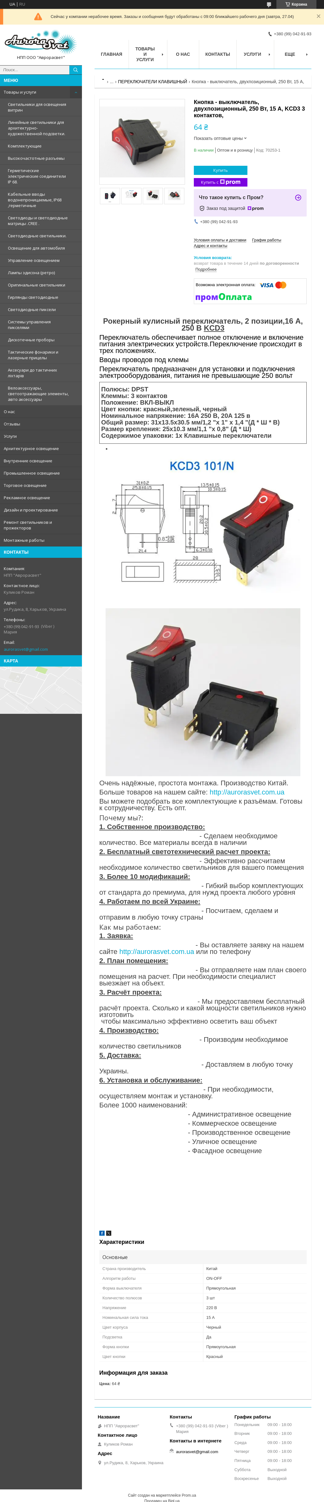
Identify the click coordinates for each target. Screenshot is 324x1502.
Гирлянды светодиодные (33, 297)
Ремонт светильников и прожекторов (28, 525)
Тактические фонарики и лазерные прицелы (33, 355)
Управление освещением (34, 260)
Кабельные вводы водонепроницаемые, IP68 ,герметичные (34, 199)
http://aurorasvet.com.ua (247, 792)
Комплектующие (25, 146)
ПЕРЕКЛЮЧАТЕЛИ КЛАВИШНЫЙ (152, 81)
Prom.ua (189, 1495)
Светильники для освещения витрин (37, 107)
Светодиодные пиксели (32, 309)
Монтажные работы (24, 540)
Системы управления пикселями (29, 324)
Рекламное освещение (27, 497)
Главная (111, 54)
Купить (220, 170)
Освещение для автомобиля (36, 248)
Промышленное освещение (32, 473)
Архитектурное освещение (31, 448)
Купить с (220, 182)
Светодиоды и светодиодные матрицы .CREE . (38, 220)
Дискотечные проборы (31, 340)
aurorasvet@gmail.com (26, 649)
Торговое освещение (25, 485)
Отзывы (12, 424)
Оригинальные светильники (36, 285)
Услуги (10, 436)
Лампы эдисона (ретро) (31, 272)
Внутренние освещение (28, 461)
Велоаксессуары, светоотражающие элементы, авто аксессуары (38, 393)
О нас (9, 411)
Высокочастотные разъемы (36, 158)
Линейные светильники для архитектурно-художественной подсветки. (36, 127)
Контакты (217, 54)
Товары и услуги (20, 92)
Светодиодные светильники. (37, 236)
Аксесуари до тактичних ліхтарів (32, 372)
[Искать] (75, 70)
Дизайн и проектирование (31, 510)
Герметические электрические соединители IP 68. (37, 176)
